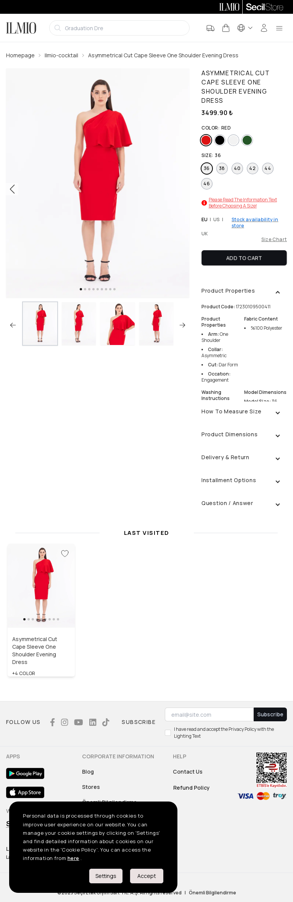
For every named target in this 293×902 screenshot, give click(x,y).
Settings (105, 875)
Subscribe (270, 714)
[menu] (279, 27)
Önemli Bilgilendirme (212, 893)
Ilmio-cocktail (61, 55)
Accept (146, 875)
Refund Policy (191, 787)
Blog (88, 771)
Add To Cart (244, 257)
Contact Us (188, 771)
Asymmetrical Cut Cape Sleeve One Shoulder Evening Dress (163, 55)
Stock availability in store (255, 223)
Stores (91, 786)
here (73, 858)
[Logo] (21, 28)
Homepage (20, 55)
